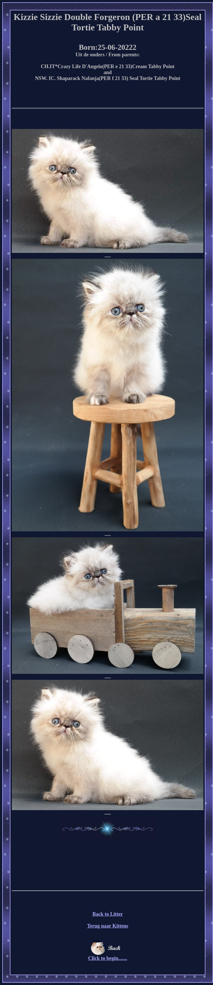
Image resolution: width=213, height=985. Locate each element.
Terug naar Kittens (107, 926)
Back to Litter (107, 914)
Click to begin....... (107, 956)
